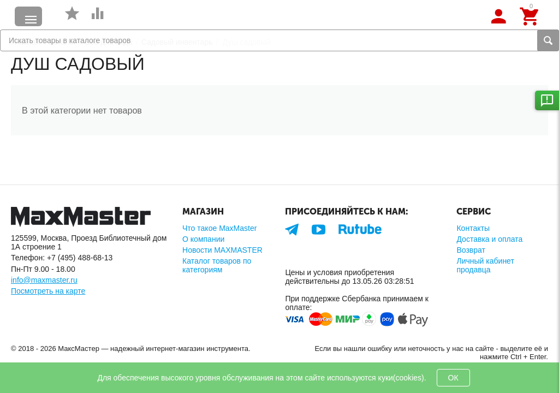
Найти (548, 40)
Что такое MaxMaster (219, 228)
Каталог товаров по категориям (216, 265)
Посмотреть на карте (48, 291)
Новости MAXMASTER (222, 250)
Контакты (473, 228)
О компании (203, 239)
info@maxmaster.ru (44, 280)
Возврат (470, 250)
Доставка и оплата (489, 239)
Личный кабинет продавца (485, 265)
